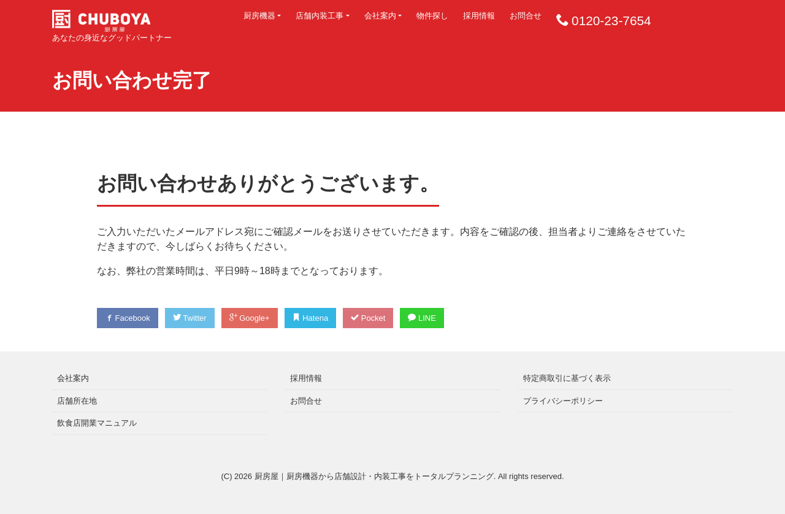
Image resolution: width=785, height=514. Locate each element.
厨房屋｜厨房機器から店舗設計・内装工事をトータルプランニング (374, 476)
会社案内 (380, 15)
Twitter (190, 318)
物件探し (432, 15)
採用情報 (479, 15)
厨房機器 (259, 15)
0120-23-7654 (611, 20)
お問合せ (526, 15)
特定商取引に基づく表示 (567, 378)
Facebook (127, 318)
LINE (422, 318)
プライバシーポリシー (563, 400)
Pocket (368, 318)
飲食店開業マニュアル (97, 423)
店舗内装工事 (319, 15)
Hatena (311, 318)
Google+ (249, 318)
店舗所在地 (77, 400)
